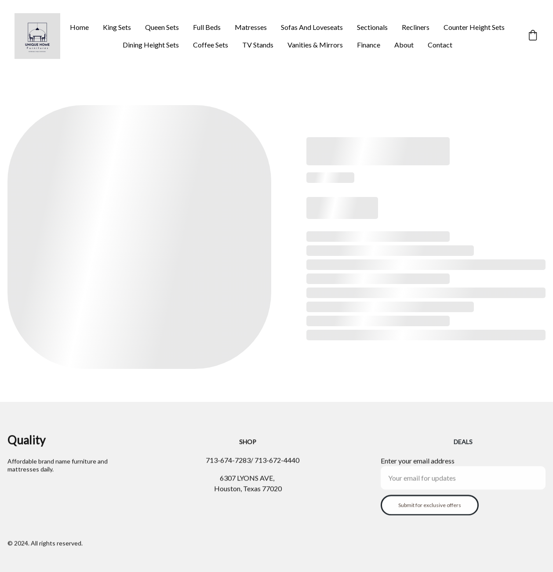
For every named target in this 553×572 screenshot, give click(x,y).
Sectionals (372, 27)
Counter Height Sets (474, 27)
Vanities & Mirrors (315, 44)
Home (79, 27)
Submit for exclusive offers (429, 509)
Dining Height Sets (151, 44)
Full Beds (207, 27)
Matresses (251, 27)
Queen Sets (162, 27)
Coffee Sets (210, 44)
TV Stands (257, 44)
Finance (368, 44)
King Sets (117, 27)
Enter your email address (418, 465)
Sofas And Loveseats (312, 27)
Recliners (415, 27)
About (404, 44)
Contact (440, 44)
